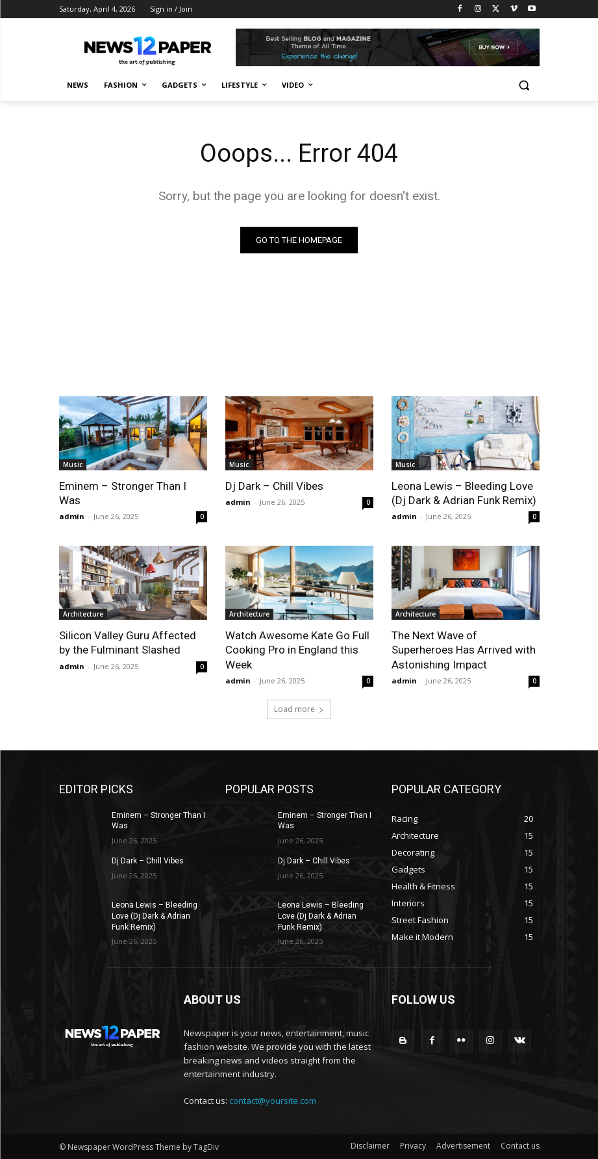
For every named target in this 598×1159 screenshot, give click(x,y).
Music (72, 464)
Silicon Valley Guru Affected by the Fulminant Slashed (127, 642)
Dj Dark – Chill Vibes (274, 485)
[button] (524, 85)
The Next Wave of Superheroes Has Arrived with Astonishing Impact (464, 649)
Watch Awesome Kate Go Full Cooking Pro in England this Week (297, 649)
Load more (299, 709)
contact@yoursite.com (272, 1100)
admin (71, 516)
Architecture (83, 613)
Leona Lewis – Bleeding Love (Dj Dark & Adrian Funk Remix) (464, 493)
